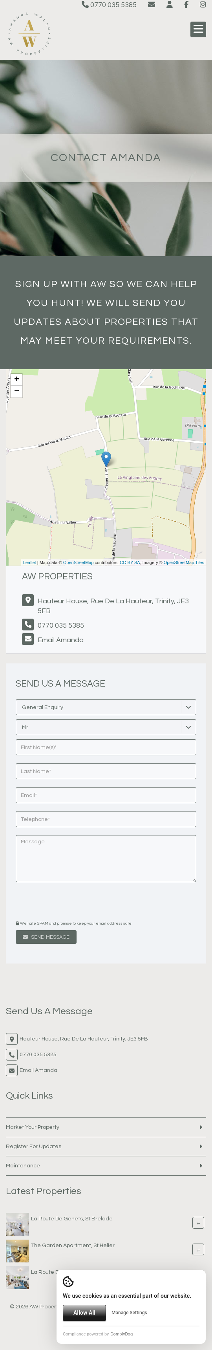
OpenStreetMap (78, 562)
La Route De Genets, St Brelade (72, 1219)
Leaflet (29, 562)
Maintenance (23, 1166)
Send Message (46, 937)
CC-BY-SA (130, 562)
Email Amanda (61, 640)
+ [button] (16, 380)
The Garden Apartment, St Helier (73, 1245)
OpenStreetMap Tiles (184, 562)
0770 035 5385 (109, 5)
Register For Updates (33, 1146)
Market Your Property (32, 1127)
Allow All (84, 1313)
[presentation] (63, 902)
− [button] (16, 391)
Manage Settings (129, 1312)
